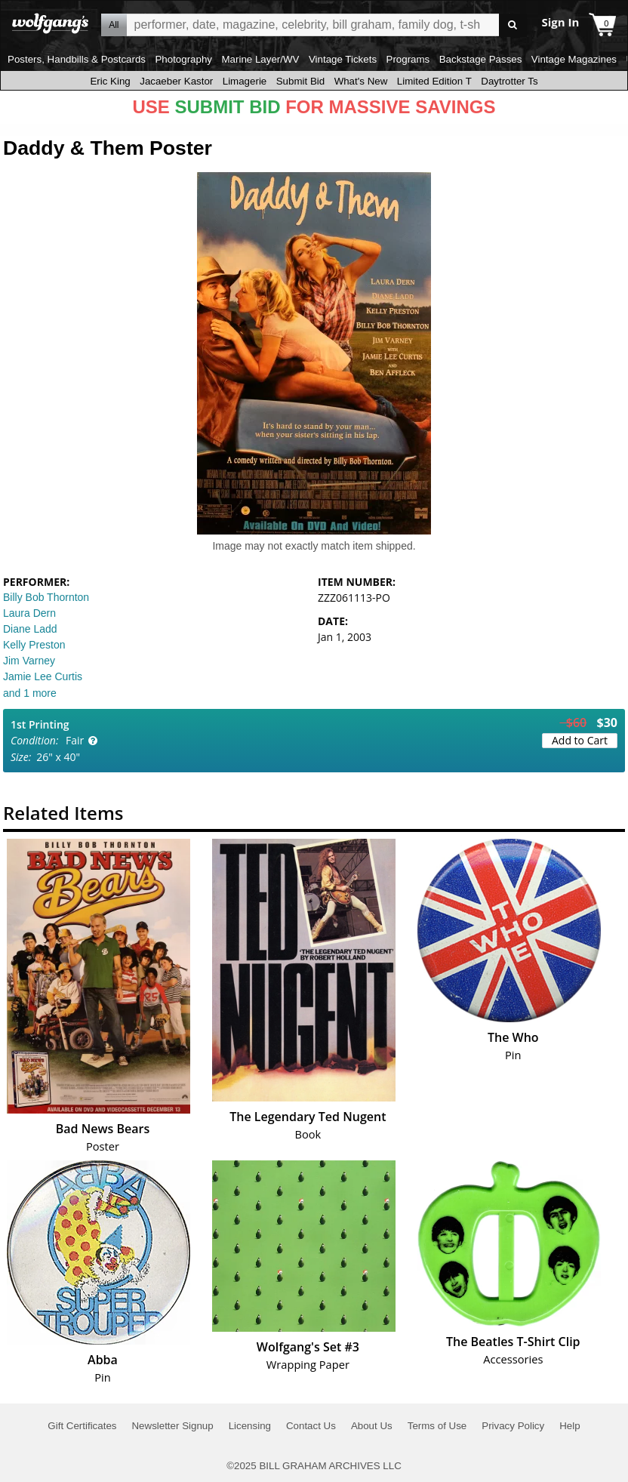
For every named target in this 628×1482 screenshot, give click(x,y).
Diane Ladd (30, 629)
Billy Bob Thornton (46, 597)
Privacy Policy (513, 1425)
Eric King (110, 81)
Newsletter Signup (172, 1425)
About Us (371, 1425)
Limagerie (245, 81)
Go (513, 25)
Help (569, 1425)
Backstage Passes (480, 59)
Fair (75, 740)
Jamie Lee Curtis (42, 676)
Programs (408, 59)
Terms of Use (437, 1425)
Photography (183, 59)
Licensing (250, 1425)
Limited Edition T (434, 81)
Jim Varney (29, 661)
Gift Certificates (82, 1425)
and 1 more (30, 693)
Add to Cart (580, 740)
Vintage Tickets (343, 59)
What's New (361, 81)
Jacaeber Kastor (176, 81)
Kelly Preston (34, 645)
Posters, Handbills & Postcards (77, 59)
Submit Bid (300, 81)
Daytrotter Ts (509, 81)
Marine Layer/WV (260, 59)
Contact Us (311, 1425)
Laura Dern (29, 613)
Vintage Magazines (574, 59)
